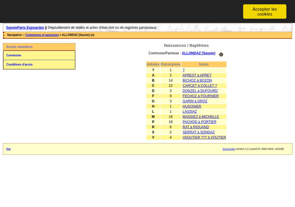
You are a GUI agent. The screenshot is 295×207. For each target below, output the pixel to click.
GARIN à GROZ (195, 101)
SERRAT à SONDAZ (199, 132)
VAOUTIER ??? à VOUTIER (204, 137)
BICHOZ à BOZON (197, 80)
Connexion (13, 55)
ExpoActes (229, 148)
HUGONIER (192, 106)
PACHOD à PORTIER (199, 122)
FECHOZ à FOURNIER (201, 96)
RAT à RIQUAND (196, 127)
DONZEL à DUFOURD (200, 91)
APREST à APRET (196, 75)
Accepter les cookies (265, 11)
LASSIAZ (190, 111)
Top (8, 148)
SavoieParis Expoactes (25, 28)
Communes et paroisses (42, 35)
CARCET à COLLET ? (200, 85)
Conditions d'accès (19, 64)
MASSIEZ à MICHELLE (201, 116)
